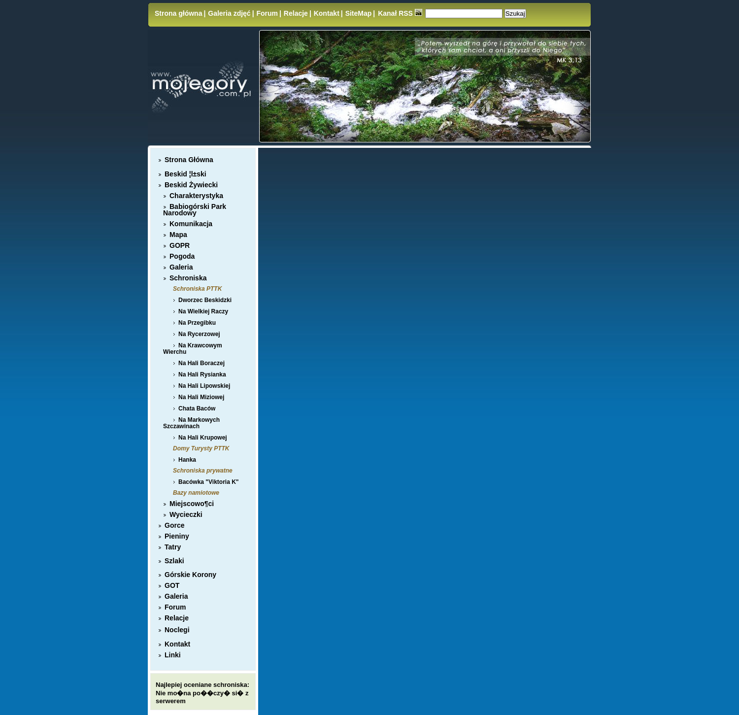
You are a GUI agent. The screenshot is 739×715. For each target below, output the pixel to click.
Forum (267, 13)
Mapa (178, 234)
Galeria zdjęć (229, 13)
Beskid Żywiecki (191, 185)
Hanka (187, 459)
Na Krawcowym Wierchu (192, 348)
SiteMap (358, 13)
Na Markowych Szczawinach (191, 423)
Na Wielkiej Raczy (203, 311)
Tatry (173, 547)
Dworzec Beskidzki (205, 300)
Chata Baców (196, 408)
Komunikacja (190, 224)
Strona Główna (189, 160)
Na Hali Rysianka (202, 374)
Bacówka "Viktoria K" (208, 481)
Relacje (296, 13)
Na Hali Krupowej (202, 437)
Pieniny (177, 536)
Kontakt (326, 13)
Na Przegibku (197, 322)
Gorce (174, 525)
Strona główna (178, 13)
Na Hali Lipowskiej (204, 385)
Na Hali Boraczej (201, 363)
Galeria (181, 267)
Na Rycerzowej (199, 334)
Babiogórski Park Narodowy (194, 210)
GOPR (179, 245)
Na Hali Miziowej (201, 397)
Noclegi (177, 630)
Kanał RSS (400, 13)
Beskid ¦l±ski (185, 174)
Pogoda (182, 256)
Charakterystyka (196, 196)
